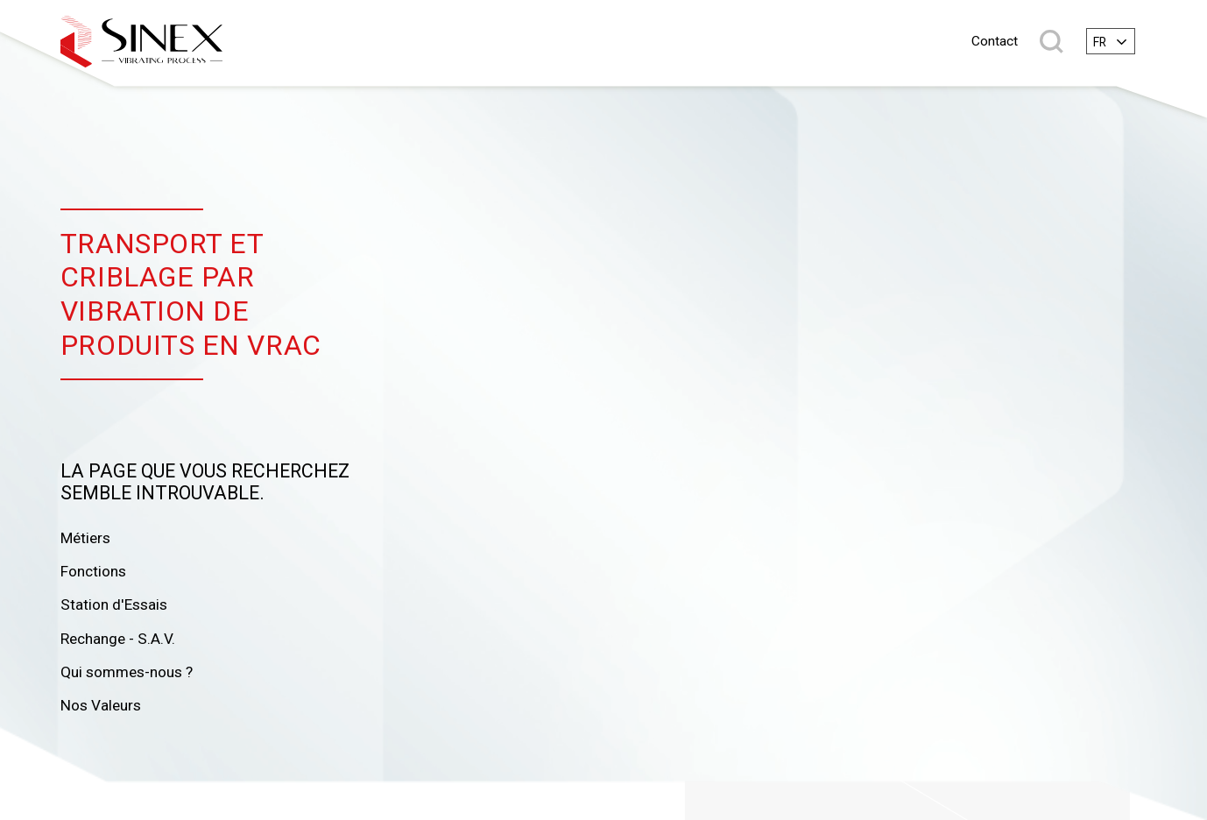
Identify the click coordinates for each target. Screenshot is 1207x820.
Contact (994, 41)
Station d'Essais (113, 604)
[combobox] (1110, 41)
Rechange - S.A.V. (117, 638)
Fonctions (93, 571)
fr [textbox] (1099, 42)
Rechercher (1051, 41)
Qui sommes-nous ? (126, 672)
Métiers (85, 538)
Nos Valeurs (100, 705)
